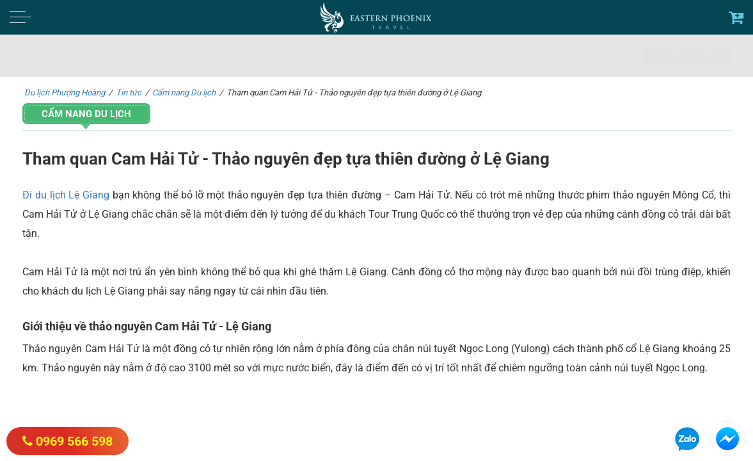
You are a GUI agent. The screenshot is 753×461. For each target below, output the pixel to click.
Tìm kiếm (687, 57)
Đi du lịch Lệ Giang (65, 195)
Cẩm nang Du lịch (86, 114)
